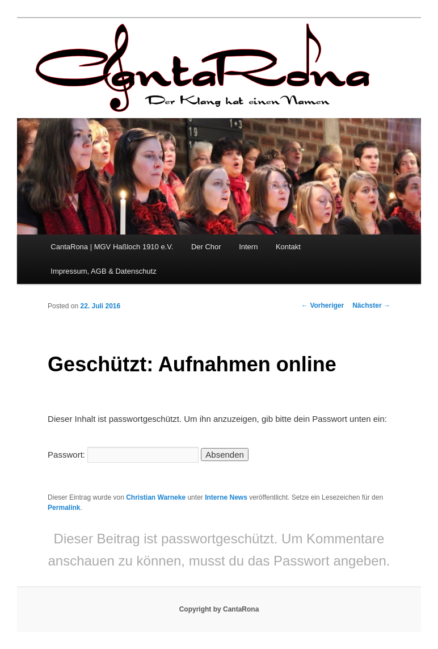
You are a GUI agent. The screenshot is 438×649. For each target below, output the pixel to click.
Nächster (371, 305)
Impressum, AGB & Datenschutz (103, 271)
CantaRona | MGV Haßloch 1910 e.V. (111, 246)
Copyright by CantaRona (219, 609)
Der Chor (206, 246)
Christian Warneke (156, 497)
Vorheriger (322, 305)
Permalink (64, 508)
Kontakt (288, 246)
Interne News (226, 497)
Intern (248, 246)
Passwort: (123, 454)
